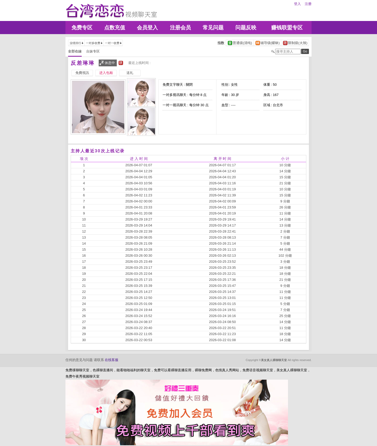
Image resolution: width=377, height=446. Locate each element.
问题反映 (245, 27)
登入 (297, 4)
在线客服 (111, 360)
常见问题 (213, 27)
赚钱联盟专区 (287, 27)
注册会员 (180, 27)
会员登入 (147, 27)
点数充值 (114, 27)
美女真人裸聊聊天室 (274, 360)
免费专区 (81, 27)
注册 (308, 4)
